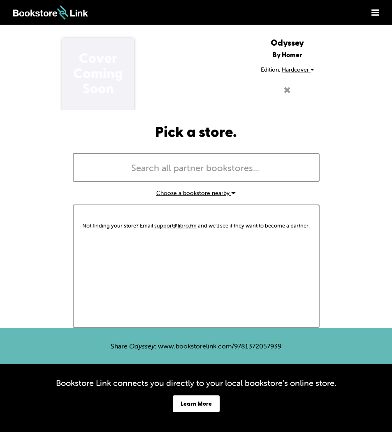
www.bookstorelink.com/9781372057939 (219, 346)
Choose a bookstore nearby (196, 193)
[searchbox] (196, 168)
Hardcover (298, 69)
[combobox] (196, 167)
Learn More (196, 403)
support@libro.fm (175, 225)
